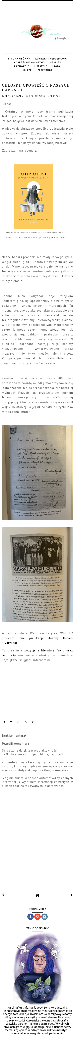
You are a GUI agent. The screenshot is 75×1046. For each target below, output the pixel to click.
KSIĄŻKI (28, 70)
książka (40, 96)
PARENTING (45, 70)
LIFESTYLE (40, 66)
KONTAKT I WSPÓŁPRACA (51, 59)
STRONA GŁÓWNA (19, 59)
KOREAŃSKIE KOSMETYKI (29, 63)
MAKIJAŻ (55, 63)
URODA (56, 66)
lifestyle (53, 96)
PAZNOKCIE (21, 66)
